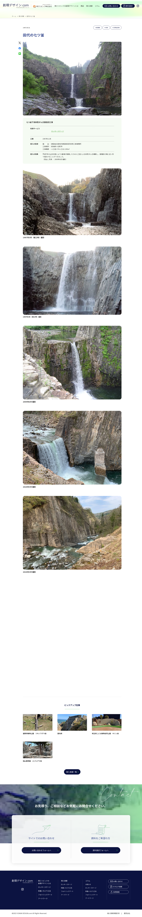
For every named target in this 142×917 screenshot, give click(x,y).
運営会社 (127, 913)
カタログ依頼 (116, 886)
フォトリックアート (45, 894)
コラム (97, 6)
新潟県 (98, 27)
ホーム (14, 16)
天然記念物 (116, 27)
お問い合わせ (111, 6)
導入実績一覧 (71, 772)
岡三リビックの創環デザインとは (66, 6)
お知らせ (88, 884)
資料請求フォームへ (101, 850)
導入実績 (89, 6)
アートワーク (43, 898)
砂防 (107, 27)
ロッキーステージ (57, 131)
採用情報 (115, 892)
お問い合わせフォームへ (41, 850)
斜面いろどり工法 (44, 891)
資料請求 (128, 6)
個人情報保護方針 (113, 913)
